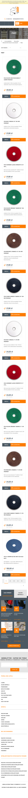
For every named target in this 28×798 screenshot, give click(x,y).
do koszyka (16, 96)
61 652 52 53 (9, 19)
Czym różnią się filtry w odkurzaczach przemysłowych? (6, 636)
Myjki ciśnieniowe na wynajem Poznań (10, 773)
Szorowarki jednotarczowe (7, 740)
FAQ (2, 699)
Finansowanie (4, 687)
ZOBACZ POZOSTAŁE (14, 645)
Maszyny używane (5, 715)
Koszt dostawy (5, 701)
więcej (6, 96)
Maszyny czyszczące (6, 738)
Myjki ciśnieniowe (5, 748)
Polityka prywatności (6, 695)
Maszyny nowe (4, 713)
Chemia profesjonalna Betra (8, 724)
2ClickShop (23, 784)
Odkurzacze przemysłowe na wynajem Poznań (12, 764)
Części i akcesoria (5, 722)
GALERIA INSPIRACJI (20, 593)
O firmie (3, 682)
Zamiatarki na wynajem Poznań (8, 767)
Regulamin (3, 693)
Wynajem (3, 717)
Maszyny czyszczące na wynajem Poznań (11, 762)
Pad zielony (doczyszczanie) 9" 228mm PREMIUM (12, 79)
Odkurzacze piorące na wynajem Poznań (10, 769)
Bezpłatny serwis (5, 689)
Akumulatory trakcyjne (7, 742)
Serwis (2, 720)
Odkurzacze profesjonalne (7, 746)
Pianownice (3, 750)
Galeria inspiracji (5, 685)
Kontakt (3, 691)
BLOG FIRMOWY (7, 593)
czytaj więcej (4, 619)
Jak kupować (4, 697)
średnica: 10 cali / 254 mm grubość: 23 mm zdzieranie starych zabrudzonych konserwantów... (13, 258)
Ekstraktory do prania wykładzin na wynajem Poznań (14, 771)
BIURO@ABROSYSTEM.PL (18, 19)
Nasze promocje (5, 726)
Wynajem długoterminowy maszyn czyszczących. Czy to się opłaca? (6, 615)
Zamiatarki (3, 744)
